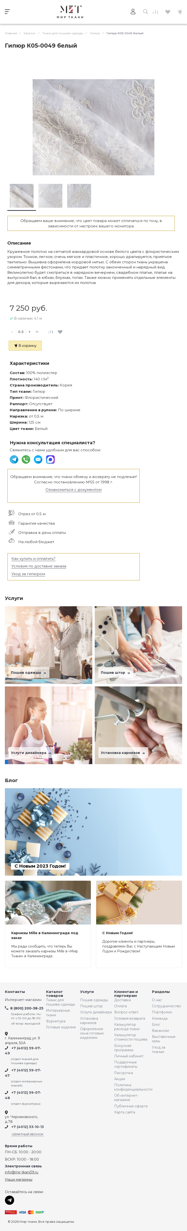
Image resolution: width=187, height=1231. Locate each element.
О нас (157, 1000)
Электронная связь (23, 1166)
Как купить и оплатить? (33, 558)
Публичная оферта (131, 1106)
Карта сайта (124, 1112)
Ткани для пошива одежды (60, 1002)
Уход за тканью (158, 1049)
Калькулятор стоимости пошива (130, 1037)
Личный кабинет (129, 1056)
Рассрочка (123, 1073)
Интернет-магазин (23, 1000)
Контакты (15, 992)
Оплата (120, 1006)
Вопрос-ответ (126, 1012)
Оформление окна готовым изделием (92, 1033)
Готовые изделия (61, 1027)
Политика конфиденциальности (132, 1087)
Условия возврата (129, 1018)
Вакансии (160, 1030)
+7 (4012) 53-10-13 (27, 1127)
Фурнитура (55, 1021)
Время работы (18, 1146)
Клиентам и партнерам (126, 994)
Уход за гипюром (28, 574)
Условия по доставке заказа (38, 566)
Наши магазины (18, 1179)
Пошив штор (116, 672)
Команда (160, 1018)
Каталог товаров (54, 994)
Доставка (122, 1000)
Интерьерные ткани (58, 1012)
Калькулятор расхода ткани (127, 1026)
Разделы (161, 992)
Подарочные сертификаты (125, 1064)
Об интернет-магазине (126, 1097)
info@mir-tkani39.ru (21, 1172)
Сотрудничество (165, 1006)
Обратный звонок (27, 1134)
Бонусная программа (123, 1047)
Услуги (87, 992)
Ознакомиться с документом (74, 489)
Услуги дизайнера (31, 753)
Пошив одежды (29, 672)
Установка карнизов (123, 753)
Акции (119, 1079)
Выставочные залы (164, 1038)
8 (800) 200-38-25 (26, 1008)
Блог (156, 1024)
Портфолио (162, 1012)
